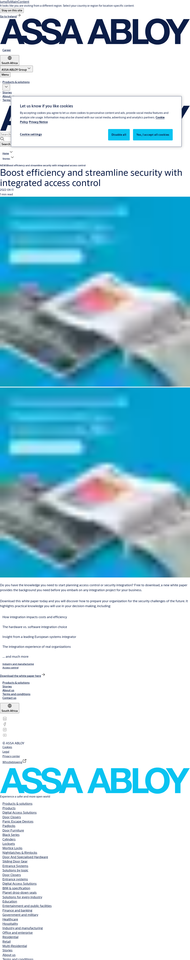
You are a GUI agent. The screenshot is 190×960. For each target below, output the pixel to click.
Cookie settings (31, 134)
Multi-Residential (14, 946)
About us (8, 96)
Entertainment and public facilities (27, 906)
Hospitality (10, 923)
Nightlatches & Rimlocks (19, 852)
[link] (10, 16)
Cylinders (9, 839)
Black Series (11, 834)
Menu (5, 74)
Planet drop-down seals (19, 892)
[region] (96, 121)
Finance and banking (17, 910)
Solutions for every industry (22, 897)
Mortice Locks (12, 848)
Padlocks (8, 826)
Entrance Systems (15, 866)
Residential (10, 937)
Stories (7, 92)
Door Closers (11, 817)
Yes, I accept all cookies (152, 134)
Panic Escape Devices (17, 821)
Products (9, 808)
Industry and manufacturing (22, 928)
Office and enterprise (17, 932)
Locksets (8, 843)
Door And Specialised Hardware (25, 857)
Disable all (119, 134)
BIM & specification (16, 888)
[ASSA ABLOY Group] (16, 69)
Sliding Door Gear (15, 861)
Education (9, 901)
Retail (6, 941)
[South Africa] (9, 60)
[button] (12, 10)
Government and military (20, 914)
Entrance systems (15, 879)
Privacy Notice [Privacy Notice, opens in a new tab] (38, 122)
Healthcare (10, 919)
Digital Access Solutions (19, 812)
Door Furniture (13, 830)
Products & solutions (16, 82)
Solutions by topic (15, 870)
